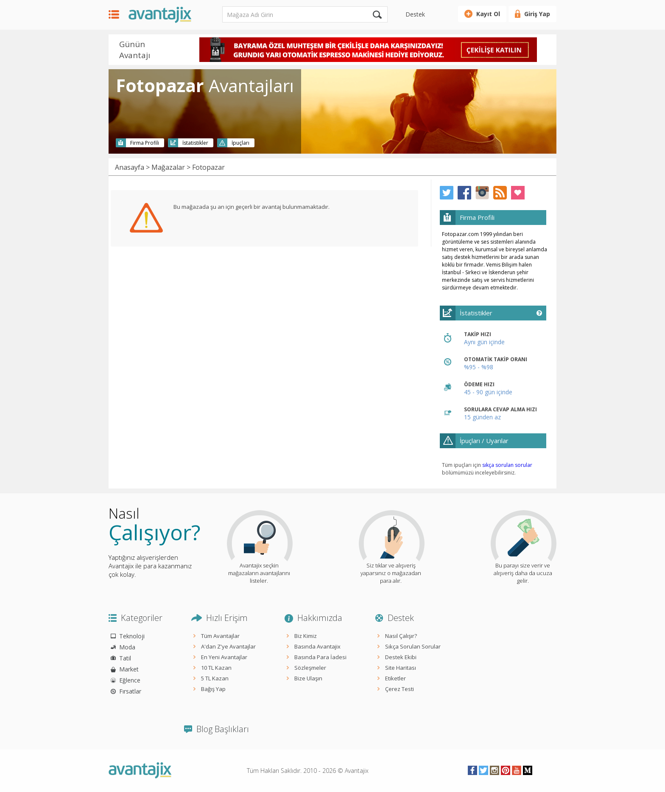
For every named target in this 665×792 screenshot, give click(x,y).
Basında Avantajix (317, 646)
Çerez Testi (399, 689)
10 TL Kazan (216, 667)
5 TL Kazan (215, 678)
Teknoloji (132, 636)
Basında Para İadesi (320, 657)
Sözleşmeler (310, 667)
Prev (188, 50)
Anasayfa (129, 167)
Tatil (125, 658)
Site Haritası (400, 667)
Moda (127, 647)
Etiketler (395, 678)
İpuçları (240, 142)
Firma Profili (144, 142)
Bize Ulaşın (308, 678)
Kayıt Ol (488, 14)
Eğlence (129, 680)
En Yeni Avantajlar (224, 657)
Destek (415, 14)
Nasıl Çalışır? (401, 636)
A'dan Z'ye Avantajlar (228, 646)
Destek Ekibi (400, 657)
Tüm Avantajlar (220, 636)
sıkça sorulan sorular (507, 465)
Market (129, 669)
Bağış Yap (213, 689)
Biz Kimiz (305, 636)
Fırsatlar (130, 691)
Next (548, 50)
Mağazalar (168, 167)
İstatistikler (195, 142)
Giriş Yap (537, 14)
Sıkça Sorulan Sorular (413, 646)
